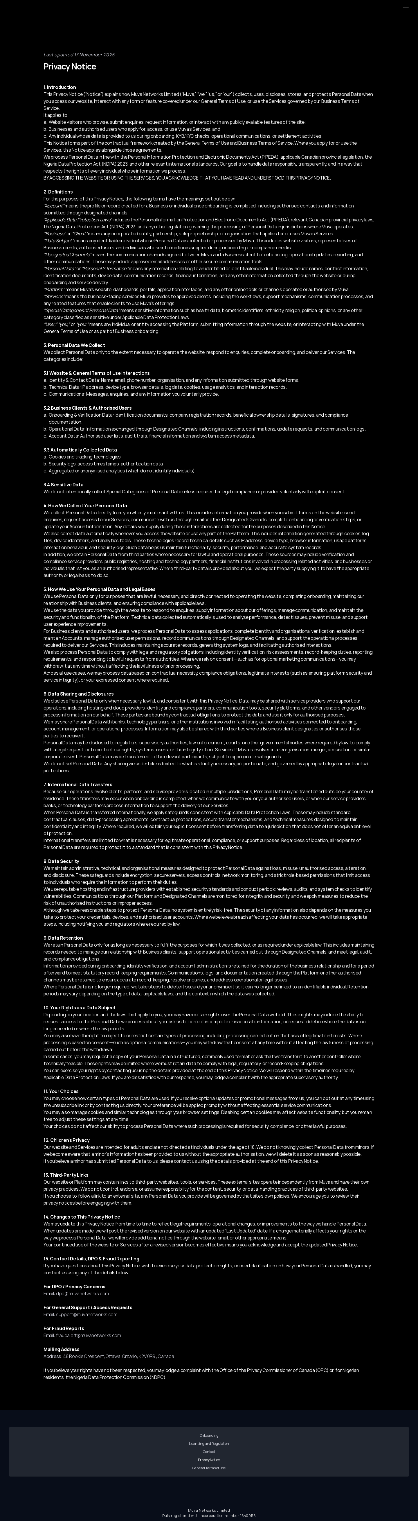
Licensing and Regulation (146, 1450)
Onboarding (82, 1450)
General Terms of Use (335, 1450)
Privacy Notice (272, 1450)
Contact (209, 1450)
